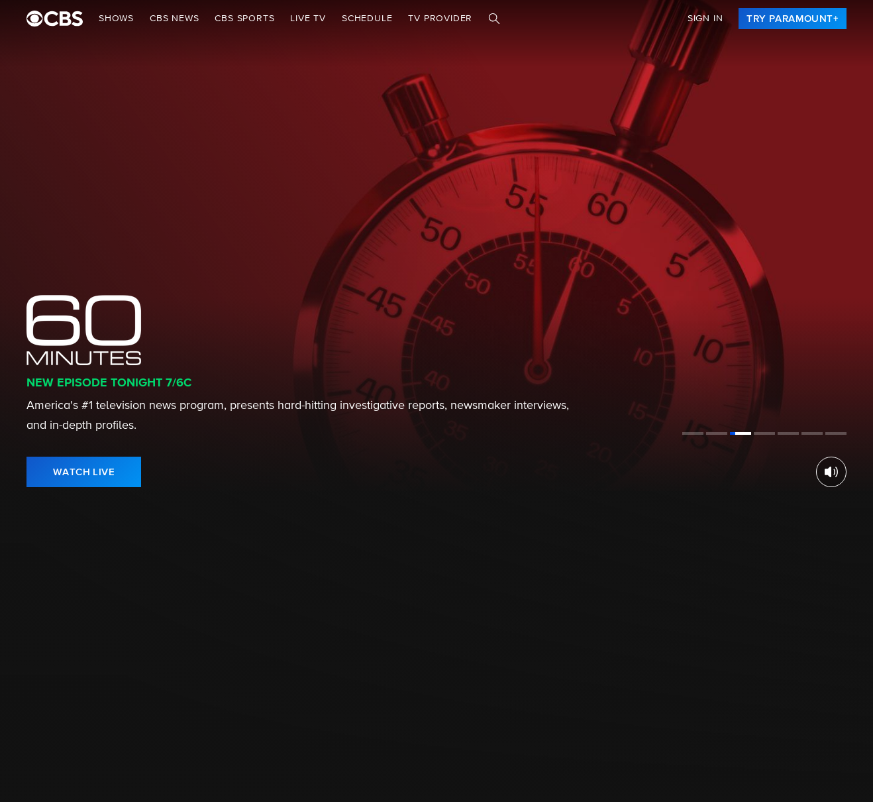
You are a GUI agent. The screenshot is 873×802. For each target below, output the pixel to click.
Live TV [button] (308, 18)
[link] (793, 18)
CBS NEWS (174, 18)
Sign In (705, 18)
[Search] (494, 19)
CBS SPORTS (244, 18)
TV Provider (440, 18)
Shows (116, 18)
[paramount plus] (54, 19)
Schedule (367, 18)
